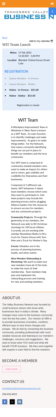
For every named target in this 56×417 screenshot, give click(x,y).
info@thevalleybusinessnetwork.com (21, 388)
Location (12, 60)
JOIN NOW (11, 369)
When (13, 52)
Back (4, 37)
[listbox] (41, 41)
